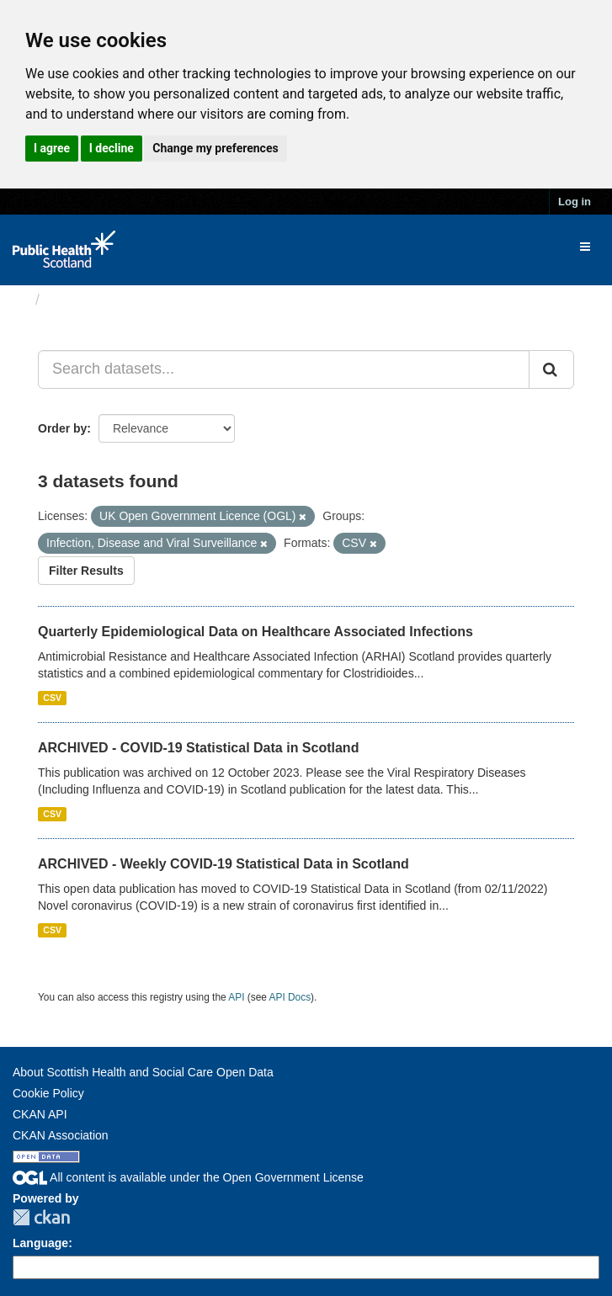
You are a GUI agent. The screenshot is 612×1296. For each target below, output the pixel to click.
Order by (62, 428)
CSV (52, 698)
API (236, 997)
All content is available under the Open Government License (188, 1177)
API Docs (290, 997)
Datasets (79, 299)
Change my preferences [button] (215, 148)
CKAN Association (61, 1135)
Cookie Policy (48, 1093)
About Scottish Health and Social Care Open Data (143, 1072)
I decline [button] (111, 148)
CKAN (41, 1217)
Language (40, 1243)
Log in (574, 201)
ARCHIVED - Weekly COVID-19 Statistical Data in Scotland (223, 864)
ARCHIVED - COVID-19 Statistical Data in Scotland (198, 748)
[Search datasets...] (284, 369)
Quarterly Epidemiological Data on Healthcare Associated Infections (255, 631)
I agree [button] (52, 148)
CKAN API (40, 1114)
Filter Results (86, 570)
